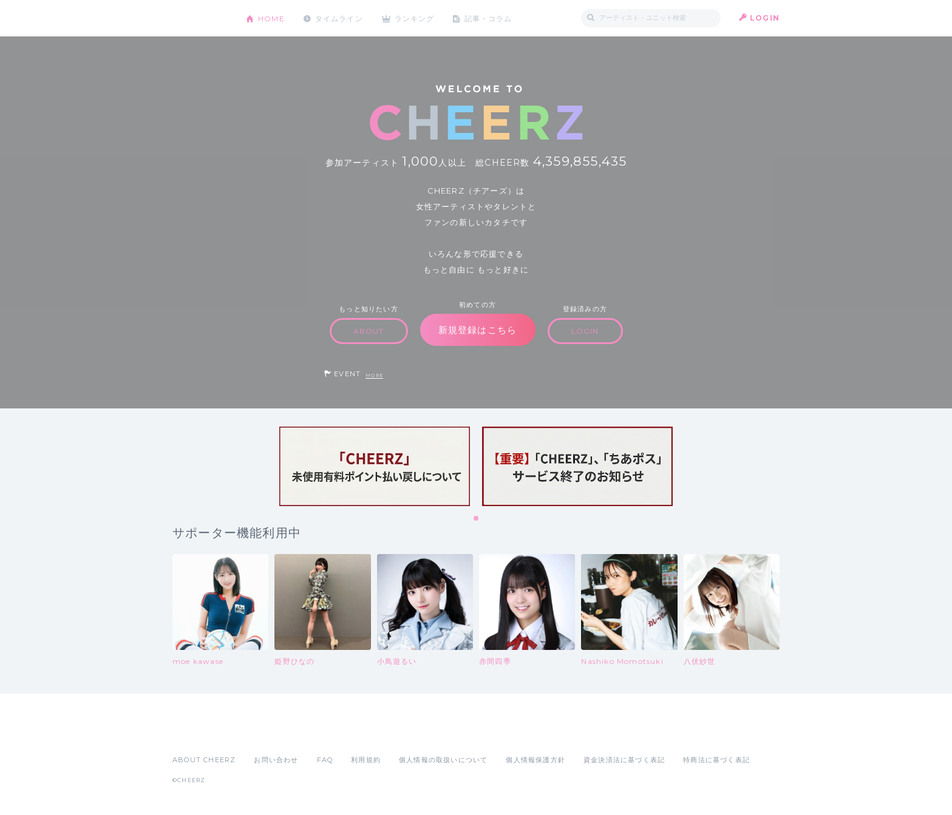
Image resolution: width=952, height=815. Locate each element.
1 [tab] (477, 519)
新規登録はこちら (477, 330)
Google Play (264, 733)
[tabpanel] (374, 466)
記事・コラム (490, 17)
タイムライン (339, 17)
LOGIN (765, 17)
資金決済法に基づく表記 (624, 760)
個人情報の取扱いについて (443, 760)
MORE (374, 375)
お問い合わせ (276, 760)
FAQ (325, 760)
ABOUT (368, 331)
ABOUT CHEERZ (204, 760)
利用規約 (366, 760)
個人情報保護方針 (535, 760)
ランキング (416, 17)
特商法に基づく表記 (716, 760)
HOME (271, 17)
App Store (200, 733)
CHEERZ (200, 18)
